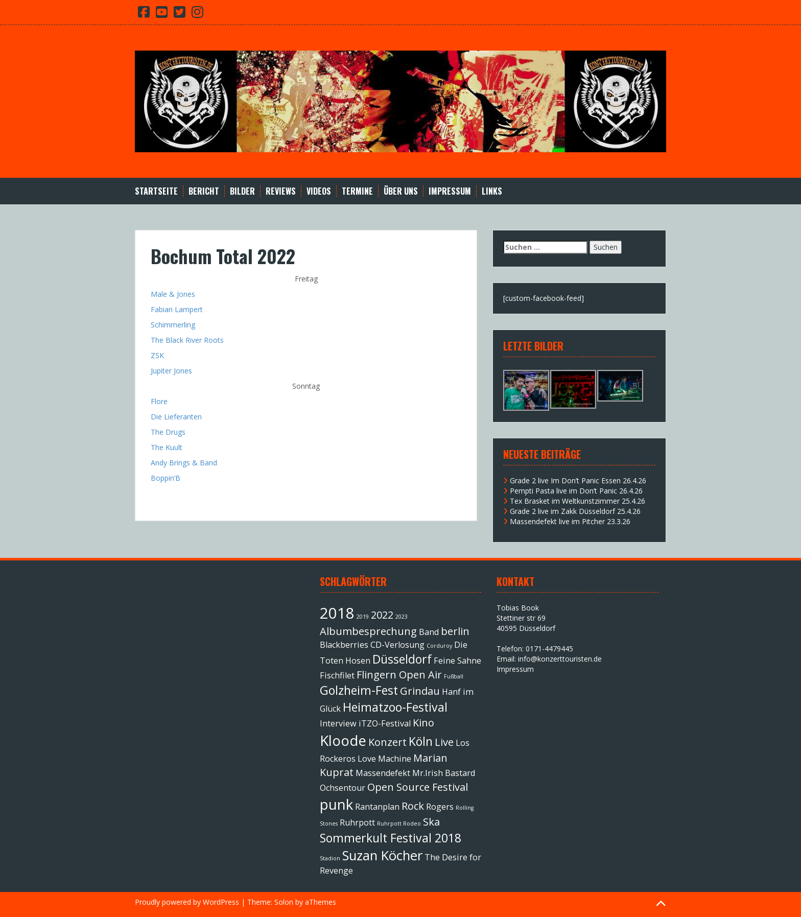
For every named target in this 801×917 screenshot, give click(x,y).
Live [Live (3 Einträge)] (444, 742)
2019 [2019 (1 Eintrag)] (363, 616)
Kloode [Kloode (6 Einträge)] (343, 740)
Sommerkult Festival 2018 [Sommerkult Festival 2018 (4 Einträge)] (390, 838)
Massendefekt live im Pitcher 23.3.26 (570, 521)
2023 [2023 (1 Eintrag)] (401, 616)
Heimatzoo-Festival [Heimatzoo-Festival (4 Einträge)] (395, 707)
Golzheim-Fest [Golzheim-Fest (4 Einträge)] (359, 690)
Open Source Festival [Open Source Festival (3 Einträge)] (417, 787)
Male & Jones (173, 294)
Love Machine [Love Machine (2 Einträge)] (384, 758)
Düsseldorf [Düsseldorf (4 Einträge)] (402, 659)
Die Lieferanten (176, 416)
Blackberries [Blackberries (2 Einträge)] (344, 644)
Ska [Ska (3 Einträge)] (431, 822)
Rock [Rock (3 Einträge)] (413, 806)
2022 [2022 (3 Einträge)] (382, 615)
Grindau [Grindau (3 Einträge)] (420, 691)
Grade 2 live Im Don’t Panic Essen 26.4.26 (578, 480)
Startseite (156, 191)
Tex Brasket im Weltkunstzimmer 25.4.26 (577, 501)
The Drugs (168, 432)
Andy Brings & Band (184, 462)
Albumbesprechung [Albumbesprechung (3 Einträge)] (368, 631)
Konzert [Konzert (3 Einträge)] (387, 742)
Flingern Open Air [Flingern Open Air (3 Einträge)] (399, 674)
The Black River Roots (187, 340)
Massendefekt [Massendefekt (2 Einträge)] (383, 773)
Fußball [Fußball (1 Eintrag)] (453, 676)
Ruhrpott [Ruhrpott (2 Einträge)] (357, 822)
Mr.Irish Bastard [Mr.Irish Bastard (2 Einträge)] (443, 773)
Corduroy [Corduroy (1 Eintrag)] (439, 645)
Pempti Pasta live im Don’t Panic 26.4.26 (576, 491)
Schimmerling (173, 325)
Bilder (242, 191)
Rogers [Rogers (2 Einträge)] (440, 806)
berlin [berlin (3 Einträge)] (455, 631)
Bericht (204, 191)
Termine (357, 191)
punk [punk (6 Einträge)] (336, 804)
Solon (283, 902)
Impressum (450, 191)
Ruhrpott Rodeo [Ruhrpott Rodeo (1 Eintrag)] (399, 823)
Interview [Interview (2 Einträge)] (338, 723)
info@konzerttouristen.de (560, 659)
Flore (159, 401)
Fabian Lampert (177, 309)
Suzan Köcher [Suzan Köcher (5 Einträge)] (382, 855)
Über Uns (401, 191)
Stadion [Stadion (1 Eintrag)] (330, 858)
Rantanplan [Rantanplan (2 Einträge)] (377, 806)
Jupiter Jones (171, 370)
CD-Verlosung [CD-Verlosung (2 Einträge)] (397, 644)
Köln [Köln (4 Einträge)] (421, 741)
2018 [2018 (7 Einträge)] (337, 613)
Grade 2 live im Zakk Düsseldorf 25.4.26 (575, 511)
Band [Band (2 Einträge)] (429, 632)
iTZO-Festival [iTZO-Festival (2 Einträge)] (385, 723)
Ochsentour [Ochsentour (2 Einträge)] (342, 787)
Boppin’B (165, 478)
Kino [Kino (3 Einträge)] (423, 723)
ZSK (157, 355)
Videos (319, 191)
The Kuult (166, 447)
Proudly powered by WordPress (187, 902)
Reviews (281, 191)
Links (492, 191)
